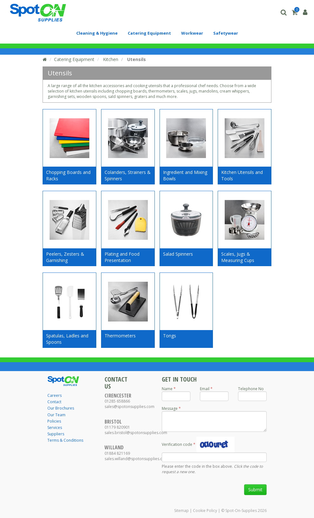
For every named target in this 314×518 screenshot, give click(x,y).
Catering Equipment (74, 59)
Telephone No (251, 388)
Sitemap (181, 510)
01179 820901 (117, 427)
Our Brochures (60, 408)
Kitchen (110, 59)
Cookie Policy (205, 510)
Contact (54, 401)
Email (204, 388)
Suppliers (55, 434)
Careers (54, 395)
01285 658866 (117, 401)
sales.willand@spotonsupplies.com (136, 458)
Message (170, 408)
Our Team (56, 415)
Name (167, 388)
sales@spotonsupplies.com (129, 406)
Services (54, 427)
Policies (54, 421)
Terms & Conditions (65, 440)
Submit (255, 490)
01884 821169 (117, 453)
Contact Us (116, 382)
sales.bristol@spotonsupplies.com (136, 432)
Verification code (177, 444)
